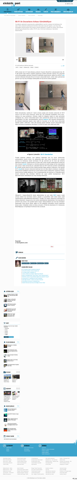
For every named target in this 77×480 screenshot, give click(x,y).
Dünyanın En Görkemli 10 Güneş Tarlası (7, 380)
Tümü (18, 291)
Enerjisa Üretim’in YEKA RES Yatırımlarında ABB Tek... (11, 295)
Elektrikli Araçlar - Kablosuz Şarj (52, 461)
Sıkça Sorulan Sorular (28, 447)
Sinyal (21, 67)
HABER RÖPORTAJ (7, 10)
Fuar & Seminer (31, 15)
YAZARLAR (45, 10)
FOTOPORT (8, 372)
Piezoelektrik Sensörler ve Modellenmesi (31, 281)
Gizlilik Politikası (45, 452)
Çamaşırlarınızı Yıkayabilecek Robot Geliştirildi (32, 278)
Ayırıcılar (47, 469)
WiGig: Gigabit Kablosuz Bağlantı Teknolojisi (11, 420)
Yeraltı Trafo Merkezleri (21, 462)
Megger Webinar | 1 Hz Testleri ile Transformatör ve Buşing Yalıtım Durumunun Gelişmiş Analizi (7, 398)
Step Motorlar (34, 464)
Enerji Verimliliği (63, 469)
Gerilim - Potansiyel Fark (64, 458)
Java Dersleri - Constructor (8, 472)
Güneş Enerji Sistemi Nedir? (22, 469)
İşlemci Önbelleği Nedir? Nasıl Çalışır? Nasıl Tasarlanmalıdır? (35, 275)
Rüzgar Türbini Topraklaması (23, 471)
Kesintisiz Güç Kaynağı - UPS (66, 461)
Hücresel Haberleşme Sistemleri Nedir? (10, 410)
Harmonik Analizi (63, 468)
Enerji (6, 329)
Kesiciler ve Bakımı (49, 468)
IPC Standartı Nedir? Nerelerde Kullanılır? (31, 269)
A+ (64, 66)
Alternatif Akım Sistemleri (50, 471)
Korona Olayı (48, 464)
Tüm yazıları (33, 263)
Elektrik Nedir (62, 459)
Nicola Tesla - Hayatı (7, 461)
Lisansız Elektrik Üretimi (22, 461)
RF (16, 167)
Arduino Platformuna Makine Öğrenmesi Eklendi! (32, 273)
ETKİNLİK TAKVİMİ (10, 436)
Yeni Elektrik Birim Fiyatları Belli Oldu (11, 365)
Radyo (32, 67)
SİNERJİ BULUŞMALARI (68, 10)
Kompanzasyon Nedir (35, 461)
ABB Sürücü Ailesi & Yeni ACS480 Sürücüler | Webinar (16, 397)
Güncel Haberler (21, 15)
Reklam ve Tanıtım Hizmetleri (48, 449)
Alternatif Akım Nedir (50, 474)
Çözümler (44, 447)
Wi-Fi (17, 67)
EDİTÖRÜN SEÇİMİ (10, 291)
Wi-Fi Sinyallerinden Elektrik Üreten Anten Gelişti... (10, 429)
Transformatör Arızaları (35, 471)
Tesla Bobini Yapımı (7, 458)
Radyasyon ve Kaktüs (64, 464)
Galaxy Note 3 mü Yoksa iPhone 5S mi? (11, 361)
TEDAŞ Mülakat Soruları (64, 462)
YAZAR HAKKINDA (22, 258)
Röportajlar (40, 15)
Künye (7, 449)
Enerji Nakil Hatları (63, 472)
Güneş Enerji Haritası (21, 459)
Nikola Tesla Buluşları (7, 459)
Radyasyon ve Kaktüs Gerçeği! (10, 346)
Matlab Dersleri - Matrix (7, 468)
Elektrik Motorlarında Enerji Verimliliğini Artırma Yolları (33, 282)
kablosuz (45, 119)
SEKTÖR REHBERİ (29, 10)
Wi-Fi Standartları (47, 154)
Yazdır (47, 263)
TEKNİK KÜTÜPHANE (18, 10)
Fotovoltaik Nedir (49, 462)
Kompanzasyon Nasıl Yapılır (36, 459)
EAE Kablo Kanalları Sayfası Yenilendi (10, 305)
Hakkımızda (8, 447)
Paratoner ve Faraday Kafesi (65, 471)
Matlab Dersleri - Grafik (7, 469)
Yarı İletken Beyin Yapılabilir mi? (29, 272)
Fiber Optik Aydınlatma (50, 458)
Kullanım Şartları (45, 450)
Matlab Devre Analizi (7, 471)
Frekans (36, 67)
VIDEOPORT (8, 389)
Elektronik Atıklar (20, 464)
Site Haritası (26, 449)
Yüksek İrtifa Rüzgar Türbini (22, 474)
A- (61, 65)
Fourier (25, 164)
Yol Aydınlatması (34, 458)
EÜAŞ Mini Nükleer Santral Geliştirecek (30, 270)
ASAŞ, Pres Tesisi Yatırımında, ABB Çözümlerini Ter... (9, 315)
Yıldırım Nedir (5, 464)
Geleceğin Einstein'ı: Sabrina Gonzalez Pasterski (32, 279)
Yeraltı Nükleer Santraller (36, 462)
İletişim (7, 450)
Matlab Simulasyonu (7, 474)
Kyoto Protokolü (20, 468)
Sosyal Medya (27, 450)
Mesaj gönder (40, 263)
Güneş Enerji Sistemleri (7, 462)
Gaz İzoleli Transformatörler (36, 469)
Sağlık (6, 334)
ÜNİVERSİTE (38, 10)
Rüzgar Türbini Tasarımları (36, 468)
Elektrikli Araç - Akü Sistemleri (51, 459)
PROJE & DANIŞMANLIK (56, 10)
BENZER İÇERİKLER (10, 406)
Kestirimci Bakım (63, 474)
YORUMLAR (20, 252)
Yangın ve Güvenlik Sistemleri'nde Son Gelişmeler (10, 300)
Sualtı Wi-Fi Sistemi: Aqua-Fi (11, 415)
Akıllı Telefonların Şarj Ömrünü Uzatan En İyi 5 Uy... (10, 351)
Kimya (6, 331)
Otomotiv (7, 328)
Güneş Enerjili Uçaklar (21, 458)
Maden (6, 332)
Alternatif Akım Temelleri (50, 472)
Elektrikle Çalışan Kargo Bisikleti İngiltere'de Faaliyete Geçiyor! (35, 276)
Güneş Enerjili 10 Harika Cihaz (11, 356)
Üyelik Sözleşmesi (46, 453)
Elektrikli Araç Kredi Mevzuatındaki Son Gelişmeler (10, 310)
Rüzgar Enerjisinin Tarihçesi (22, 472)
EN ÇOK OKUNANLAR (10, 342)
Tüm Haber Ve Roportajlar (9, 15)
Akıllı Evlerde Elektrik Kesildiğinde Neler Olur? (11, 425)
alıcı (63, 75)
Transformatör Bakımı (35, 472)
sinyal (20, 169)
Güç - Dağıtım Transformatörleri (37, 474)
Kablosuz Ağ (26, 67)
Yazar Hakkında (26, 263)
